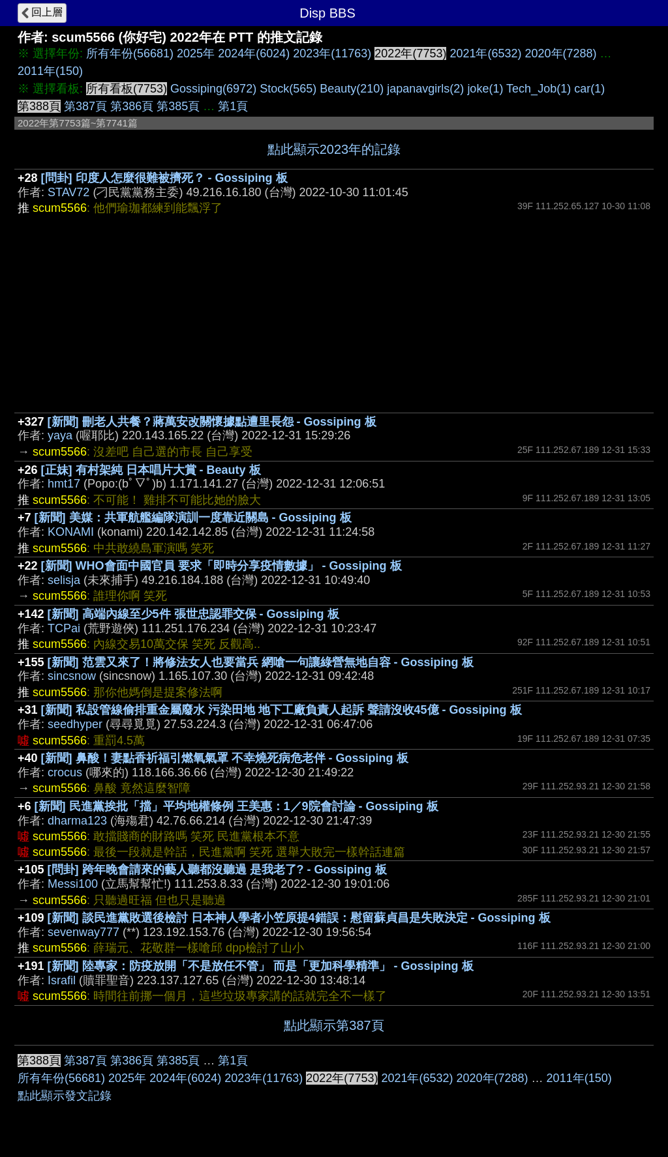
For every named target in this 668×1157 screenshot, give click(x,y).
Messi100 (73, 883)
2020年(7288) (561, 53)
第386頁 (131, 106)
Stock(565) (288, 88)
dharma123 (77, 820)
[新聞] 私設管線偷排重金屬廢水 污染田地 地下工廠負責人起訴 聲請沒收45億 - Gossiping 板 (281, 709)
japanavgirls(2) (425, 88)
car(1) (589, 88)
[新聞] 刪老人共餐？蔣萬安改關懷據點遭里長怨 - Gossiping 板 (212, 421)
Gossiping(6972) (213, 88)
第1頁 (233, 106)
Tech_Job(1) (538, 88)
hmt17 (64, 483)
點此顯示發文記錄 (65, 1095)
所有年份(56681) (130, 53)
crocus (65, 772)
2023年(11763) (332, 53)
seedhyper (75, 724)
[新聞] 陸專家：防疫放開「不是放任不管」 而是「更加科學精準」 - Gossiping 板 (261, 966)
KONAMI (71, 531)
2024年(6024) (254, 53)
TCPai (64, 628)
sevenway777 (83, 932)
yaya (60, 435)
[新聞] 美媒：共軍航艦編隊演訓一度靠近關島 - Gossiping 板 (193, 517)
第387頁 (85, 106)
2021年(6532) (485, 53)
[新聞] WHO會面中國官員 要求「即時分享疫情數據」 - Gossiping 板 (221, 565)
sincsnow (72, 675)
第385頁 (178, 106)
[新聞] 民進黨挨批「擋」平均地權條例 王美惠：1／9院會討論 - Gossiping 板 (236, 806)
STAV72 (68, 192)
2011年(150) (50, 71)
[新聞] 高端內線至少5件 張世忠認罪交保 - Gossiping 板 (193, 614)
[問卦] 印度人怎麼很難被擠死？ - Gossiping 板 (164, 177)
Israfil (62, 980)
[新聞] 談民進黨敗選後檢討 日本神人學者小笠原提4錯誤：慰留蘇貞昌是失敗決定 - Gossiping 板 (299, 917)
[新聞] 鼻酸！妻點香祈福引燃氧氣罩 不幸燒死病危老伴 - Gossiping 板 (224, 758)
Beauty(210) (352, 88)
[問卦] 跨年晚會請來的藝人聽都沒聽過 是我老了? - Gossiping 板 (217, 869)
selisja (64, 580)
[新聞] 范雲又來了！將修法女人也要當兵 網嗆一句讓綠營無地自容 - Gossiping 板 (261, 662)
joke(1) (485, 88)
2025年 (196, 53)
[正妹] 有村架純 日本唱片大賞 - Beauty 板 (151, 469)
